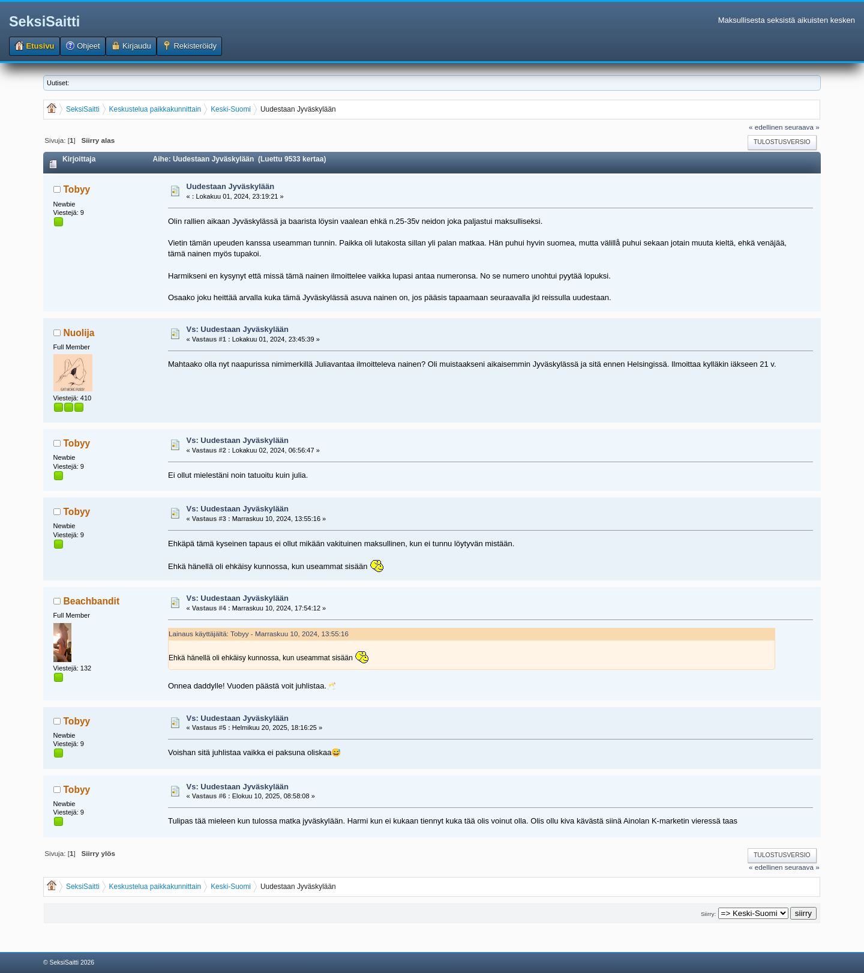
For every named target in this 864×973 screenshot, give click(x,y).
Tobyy (77, 189)
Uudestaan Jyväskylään (231, 186)
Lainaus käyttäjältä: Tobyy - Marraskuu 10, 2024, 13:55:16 (259, 633)
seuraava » (802, 127)
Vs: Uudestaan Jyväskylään (238, 329)
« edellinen (766, 127)
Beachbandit (92, 601)
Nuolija (79, 333)
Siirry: (708, 914)
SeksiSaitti (44, 21)
